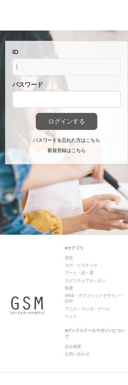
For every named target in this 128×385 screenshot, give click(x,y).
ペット (71, 316)
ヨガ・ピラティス (81, 265)
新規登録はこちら (66, 150)
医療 (69, 288)
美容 (69, 257)
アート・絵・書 (79, 272)
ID (15, 52)
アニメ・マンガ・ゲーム (87, 308)
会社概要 (73, 346)
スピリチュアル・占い (85, 280)
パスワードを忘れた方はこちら (66, 140)
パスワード (27, 84)
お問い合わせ (77, 354)
